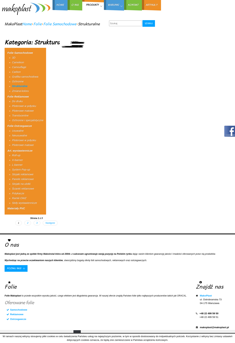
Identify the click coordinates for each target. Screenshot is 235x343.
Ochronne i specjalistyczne (27, 120)
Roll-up (16, 155)
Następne (50, 223)
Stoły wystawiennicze (24, 202)
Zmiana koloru (20, 90)
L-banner (17, 164)
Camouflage (19, 67)
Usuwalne (18, 130)
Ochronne (18, 81)
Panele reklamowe (23, 179)
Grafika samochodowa (25, 76)
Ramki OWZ (19, 198)
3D (13, 57)
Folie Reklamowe (18, 96)
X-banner (17, 159)
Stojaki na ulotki (21, 183)
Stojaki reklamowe (22, 174)
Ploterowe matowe (23, 110)
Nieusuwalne (19, 135)
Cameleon (18, 62)
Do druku (17, 101)
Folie (37, 24)
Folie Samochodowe (59, 24)
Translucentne (20, 115)
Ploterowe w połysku (24, 105)
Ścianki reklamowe (23, 188)
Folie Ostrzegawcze (19, 125)
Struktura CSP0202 (77, 44)
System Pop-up (21, 169)
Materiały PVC (16, 208)
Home (27, 24)
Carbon (16, 71)
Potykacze (18, 193)
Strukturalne (20, 86)
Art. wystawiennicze (19, 150)
